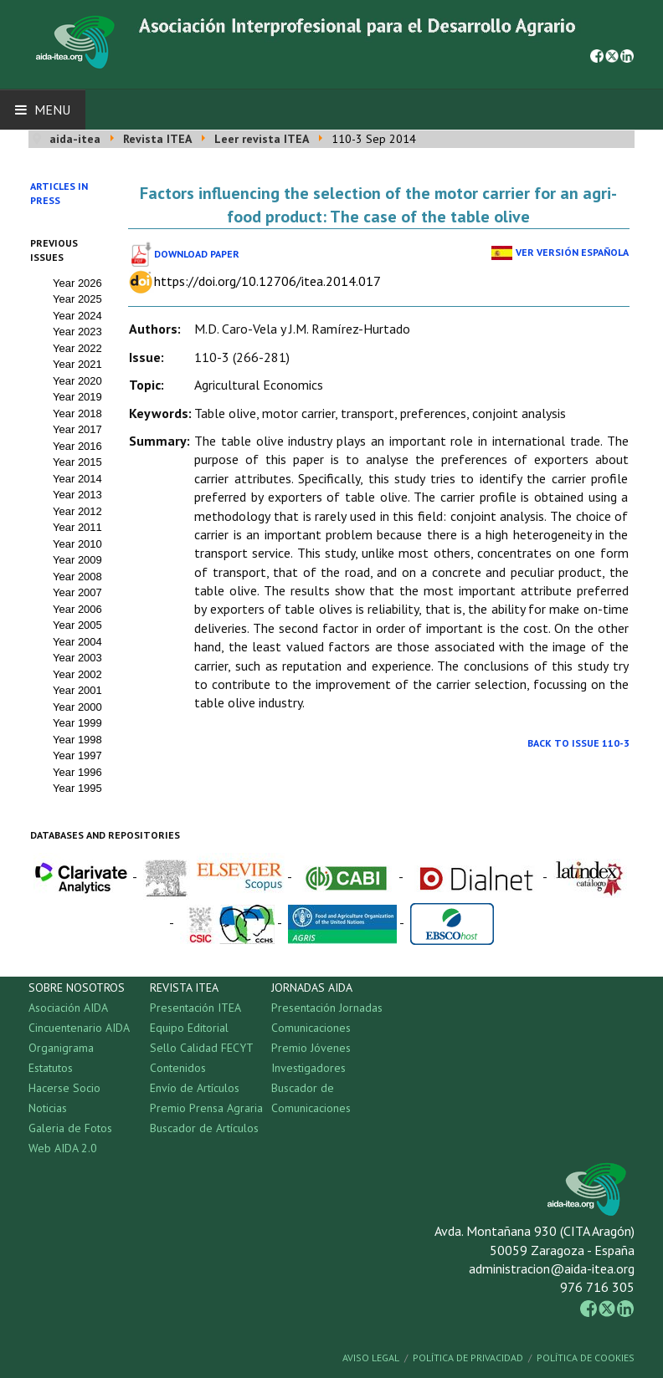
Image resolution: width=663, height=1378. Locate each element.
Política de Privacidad (468, 1357)
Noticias (47, 1107)
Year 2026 (77, 283)
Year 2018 (77, 413)
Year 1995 (77, 788)
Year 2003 (77, 657)
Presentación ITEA (195, 1007)
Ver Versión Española (572, 252)
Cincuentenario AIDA (79, 1027)
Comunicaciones (311, 1027)
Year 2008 (77, 576)
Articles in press (59, 193)
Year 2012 (77, 511)
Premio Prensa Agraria (206, 1107)
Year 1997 (77, 755)
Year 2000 (77, 707)
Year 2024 (77, 315)
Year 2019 (77, 396)
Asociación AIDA (68, 1007)
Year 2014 (77, 478)
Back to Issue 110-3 (578, 743)
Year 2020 (77, 381)
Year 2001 (77, 690)
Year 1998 (77, 739)
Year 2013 (77, 494)
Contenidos (178, 1067)
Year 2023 (77, 331)
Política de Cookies (586, 1357)
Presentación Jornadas (327, 1007)
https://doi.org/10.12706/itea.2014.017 (267, 281)
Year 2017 (77, 429)
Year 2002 (77, 674)
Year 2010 (77, 544)
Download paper (196, 254)
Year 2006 (77, 609)
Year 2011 (77, 527)
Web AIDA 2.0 (62, 1148)
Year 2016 (77, 446)
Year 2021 (77, 364)
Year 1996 (77, 772)
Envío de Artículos (194, 1087)
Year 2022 (77, 348)
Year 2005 (77, 625)
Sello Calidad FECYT (202, 1047)
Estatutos (50, 1067)
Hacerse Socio (64, 1087)
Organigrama (61, 1047)
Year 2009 (77, 560)
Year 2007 (77, 592)
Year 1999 (77, 723)
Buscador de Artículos (204, 1128)
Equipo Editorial (189, 1027)
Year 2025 (77, 299)
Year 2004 (77, 641)
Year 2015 (77, 462)
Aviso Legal (370, 1357)
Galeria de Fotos (70, 1128)
